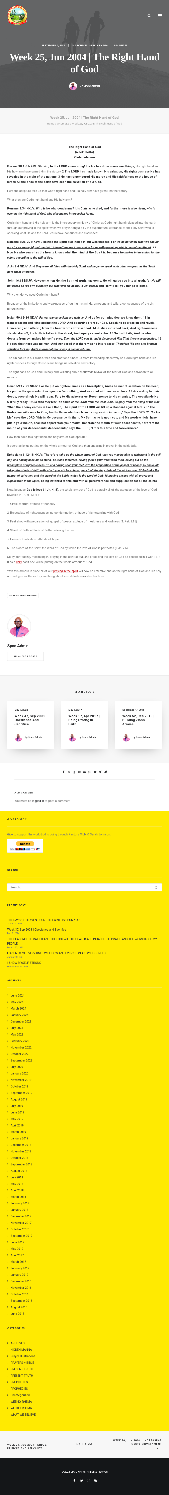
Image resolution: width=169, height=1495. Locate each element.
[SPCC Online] (17, 15)
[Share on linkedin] (84, 772)
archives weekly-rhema (23, 595)
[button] (160, 15)
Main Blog (84, 1444)
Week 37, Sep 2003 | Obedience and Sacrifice (30, 721)
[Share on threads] (74, 772)
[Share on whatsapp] (89, 772)
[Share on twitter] (69, 772)
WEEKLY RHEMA (98, 45)
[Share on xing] (100, 772)
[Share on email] (105, 772)
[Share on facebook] (63, 772)
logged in (38, 801)
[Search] (147, 15)
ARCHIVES (81, 45)
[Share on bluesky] (95, 772)
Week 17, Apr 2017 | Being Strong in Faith (84, 722)
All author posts (25, 656)
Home (50, 123)
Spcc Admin (92, 86)
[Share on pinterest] (79, 772)
